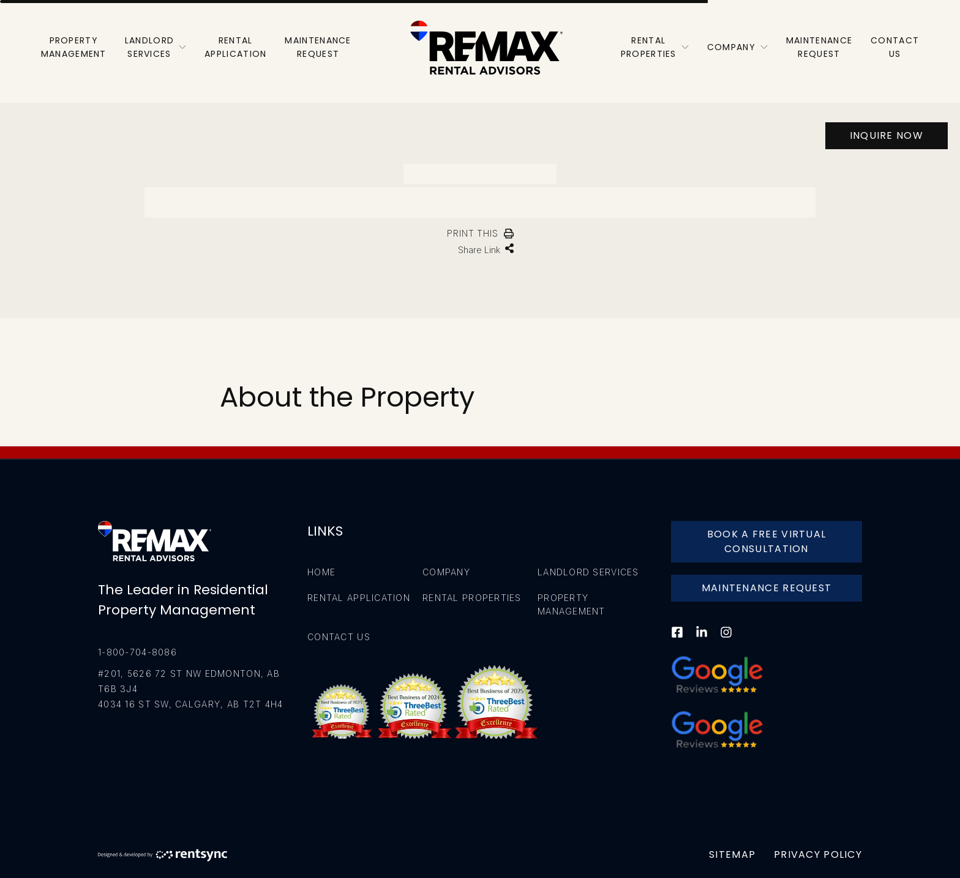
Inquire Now (886, 135)
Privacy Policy (818, 854)
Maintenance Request (767, 588)
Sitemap (732, 854)
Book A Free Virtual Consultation (767, 541)
